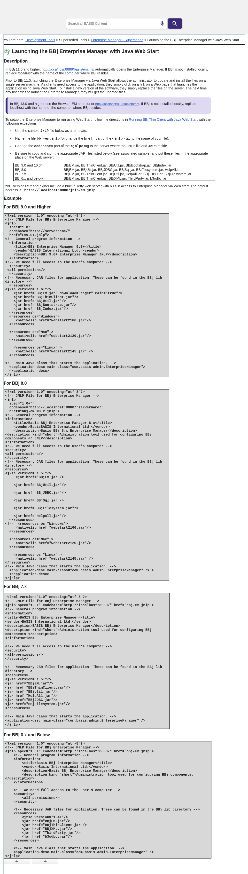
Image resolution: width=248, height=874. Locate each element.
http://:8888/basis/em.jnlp (68, 69)
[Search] (175, 23)
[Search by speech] (162, 23)
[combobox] (117, 23)
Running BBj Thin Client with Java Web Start (163, 119)
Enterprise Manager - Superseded (117, 40)
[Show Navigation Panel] (235, 10)
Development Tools (40, 40)
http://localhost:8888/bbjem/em (117, 104)
